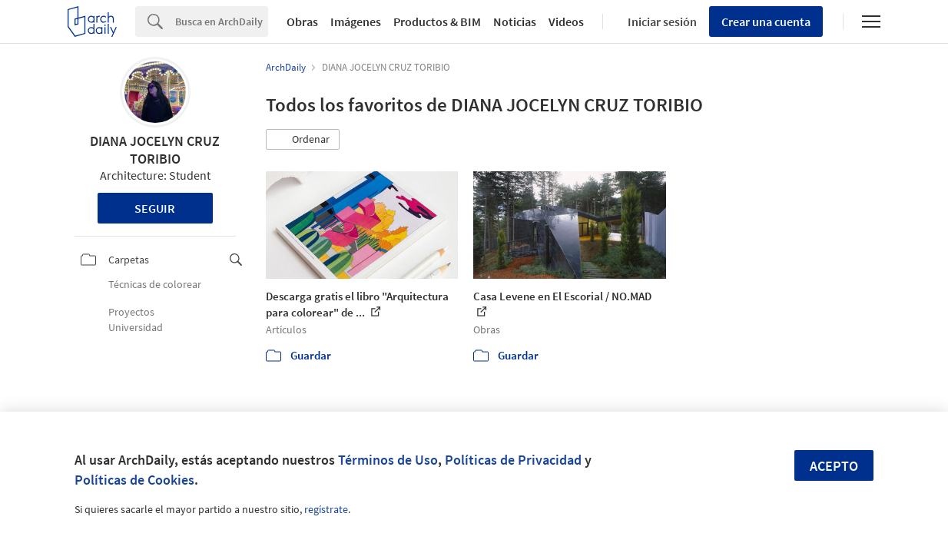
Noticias (514, 21)
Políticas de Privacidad (513, 460)
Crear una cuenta (765, 21)
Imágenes (355, 21)
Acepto (834, 466)
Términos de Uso (388, 460)
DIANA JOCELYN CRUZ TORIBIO (155, 149)
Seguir (154, 208)
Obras (302, 21)
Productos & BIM (437, 21)
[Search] (221, 21)
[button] (303, 140)
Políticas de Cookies (134, 479)
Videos (566, 21)
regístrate (326, 509)
